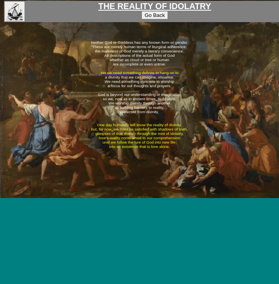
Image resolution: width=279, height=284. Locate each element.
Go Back (155, 15)
